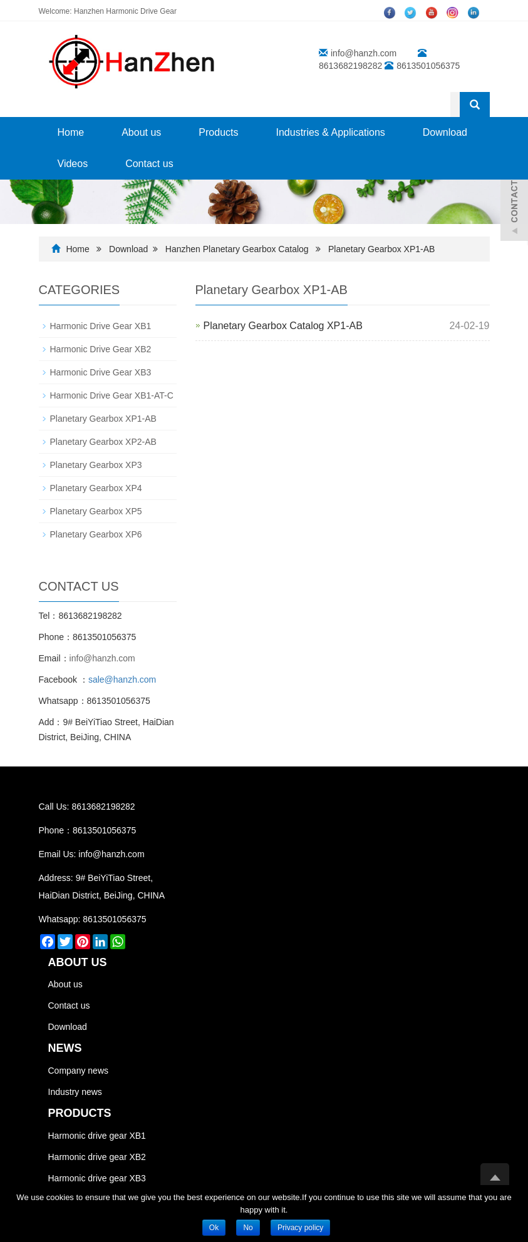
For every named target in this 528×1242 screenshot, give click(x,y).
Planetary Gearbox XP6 (96, 534)
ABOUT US (77, 962)
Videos (73, 163)
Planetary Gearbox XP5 (96, 511)
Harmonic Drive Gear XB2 (101, 349)
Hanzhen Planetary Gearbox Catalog (238, 249)
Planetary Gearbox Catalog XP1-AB (283, 325)
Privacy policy (300, 1227)
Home (71, 132)
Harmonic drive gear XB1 (97, 1136)
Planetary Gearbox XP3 (96, 465)
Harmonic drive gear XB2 (97, 1157)
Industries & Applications (330, 132)
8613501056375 (114, 919)
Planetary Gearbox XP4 (96, 488)
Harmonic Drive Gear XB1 (101, 326)
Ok (214, 1227)
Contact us (149, 163)
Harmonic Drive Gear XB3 (101, 372)
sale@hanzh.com (122, 679)
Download (445, 132)
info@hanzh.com (363, 53)
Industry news (75, 1092)
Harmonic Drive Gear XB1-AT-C (111, 395)
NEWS (65, 1048)
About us (141, 132)
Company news (78, 1071)
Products (218, 132)
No (247, 1227)
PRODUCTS (79, 1113)
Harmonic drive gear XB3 (97, 1178)
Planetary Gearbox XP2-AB (103, 442)
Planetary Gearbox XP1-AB (381, 249)
